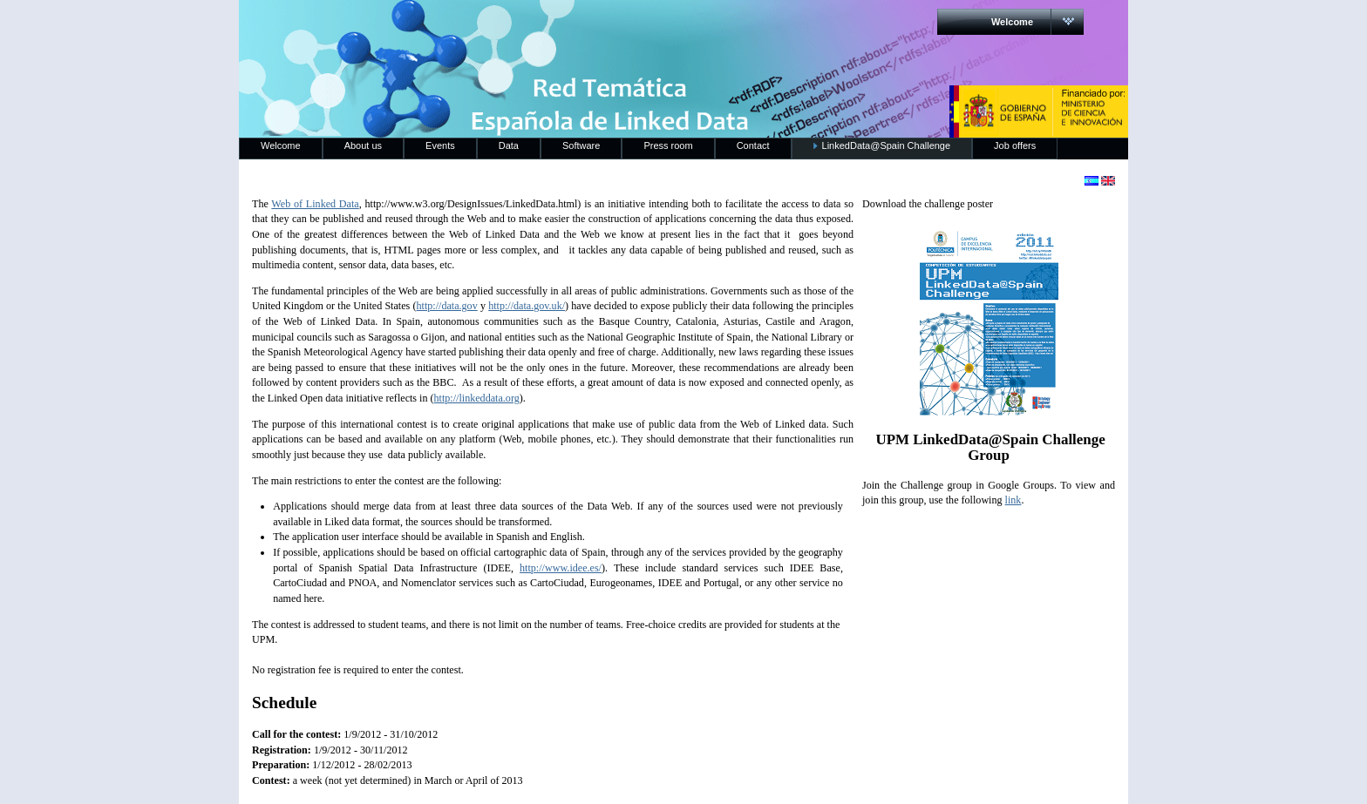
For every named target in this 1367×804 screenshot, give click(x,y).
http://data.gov (447, 306)
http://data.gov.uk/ (526, 306)
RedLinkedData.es (421, 26)
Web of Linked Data (314, 204)
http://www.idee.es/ (561, 568)
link (1013, 500)
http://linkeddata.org (477, 398)
